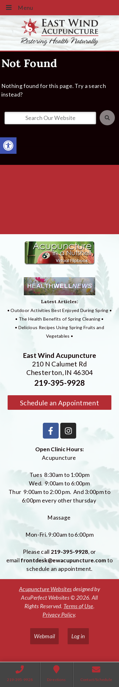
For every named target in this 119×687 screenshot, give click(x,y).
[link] (8, 145)
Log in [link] (78, 636)
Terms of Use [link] (78, 606)
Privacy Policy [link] (59, 614)
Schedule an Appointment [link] (59, 403)
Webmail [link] (44, 636)
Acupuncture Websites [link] (45, 589)
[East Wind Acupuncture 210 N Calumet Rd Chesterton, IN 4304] (59, 202)
